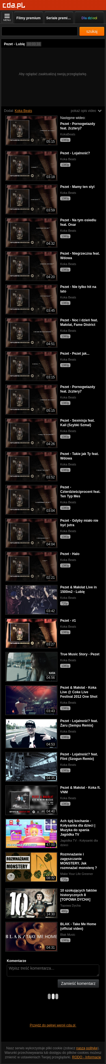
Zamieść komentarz (78, 983)
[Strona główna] (14, 5)
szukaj (92, 31)
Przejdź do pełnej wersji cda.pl (53, 1025)
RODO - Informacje (86, 1057)
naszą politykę (87, 1048)
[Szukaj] (39, 31)
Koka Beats (23, 111)
